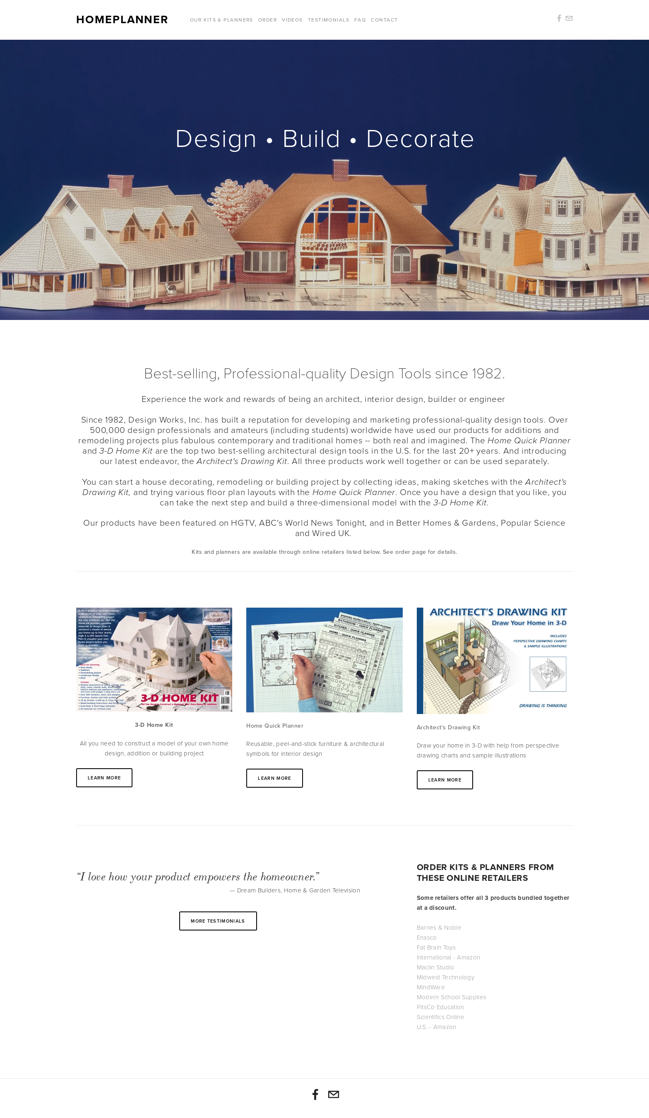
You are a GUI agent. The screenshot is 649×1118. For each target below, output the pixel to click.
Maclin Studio (435, 967)
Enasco (427, 937)
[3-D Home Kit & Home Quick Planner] (315, 1094)
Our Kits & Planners (221, 19)
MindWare (431, 987)
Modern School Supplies (452, 997)
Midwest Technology (445, 977)
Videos (292, 19)
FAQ (360, 19)
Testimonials (328, 19)
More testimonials (218, 921)
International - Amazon (449, 957)
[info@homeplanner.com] (333, 1094)
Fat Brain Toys (436, 947)
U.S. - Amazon (437, 1026)
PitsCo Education (440, 1007)
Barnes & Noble (439, 927)
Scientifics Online (440, 1017)
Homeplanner (122, 20)
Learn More (104, 777)
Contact (384, 19)
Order (267, 19)
